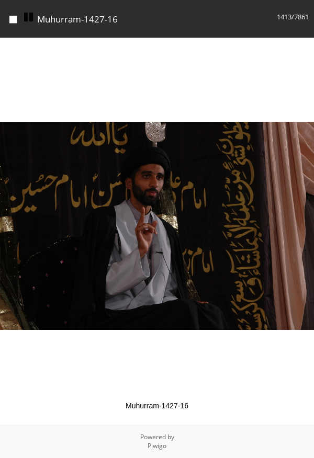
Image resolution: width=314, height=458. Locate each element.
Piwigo (157, 445)
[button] (304, 47)
